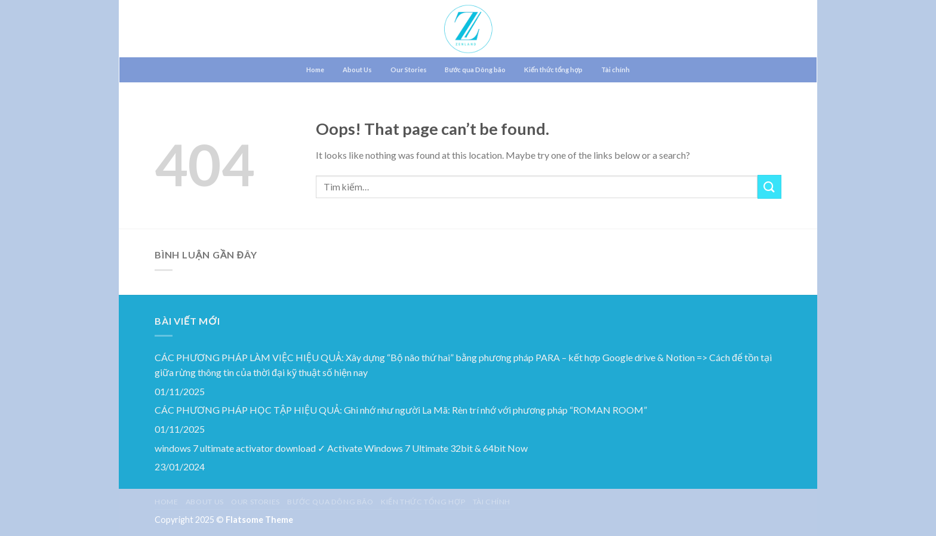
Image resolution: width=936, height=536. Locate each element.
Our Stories (408, 69)
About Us (357, 69)
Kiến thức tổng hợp (553, 69)
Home (315, 69)
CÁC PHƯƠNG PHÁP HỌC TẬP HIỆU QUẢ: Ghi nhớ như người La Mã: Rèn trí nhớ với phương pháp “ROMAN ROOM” (401, 409)
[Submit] (769, 186)
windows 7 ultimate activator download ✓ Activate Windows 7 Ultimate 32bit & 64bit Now (341, 448)
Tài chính (615, 69)
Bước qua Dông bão (475, 69)
